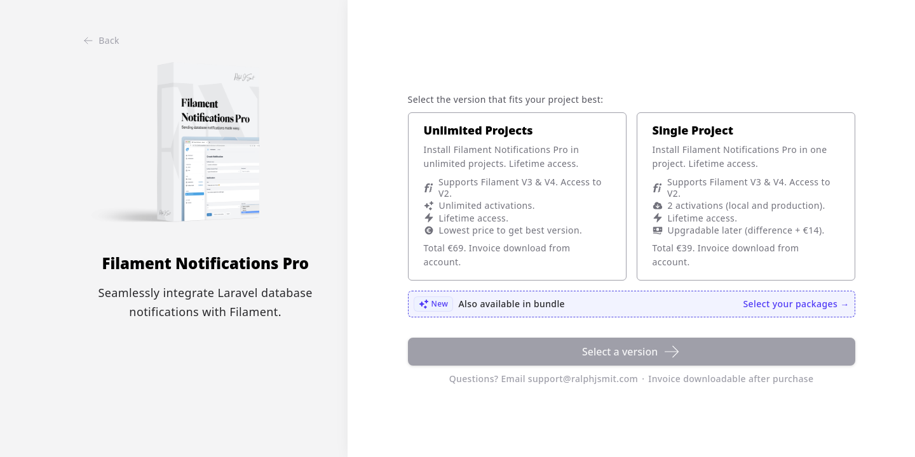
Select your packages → (796, 304)
